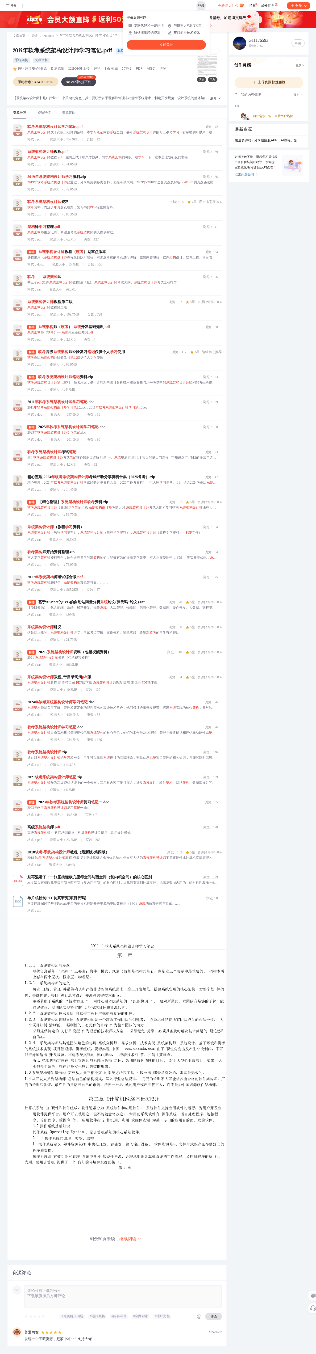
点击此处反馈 (246, 175)
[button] (215, 98)
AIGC (151, 69)
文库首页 (19, 36)
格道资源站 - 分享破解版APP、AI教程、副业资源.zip (269, 140)
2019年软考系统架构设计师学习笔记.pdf (63, 51)
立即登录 (166, 44)
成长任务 (269, 4)
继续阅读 (130, 1238)
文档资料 (41, 60)
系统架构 (21, 60)
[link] (19, 36)
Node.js (49, 36)
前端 (34, 36)
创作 (298, 6)
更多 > (300, 65)
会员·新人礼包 (231, 5)
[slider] (35, 1316)
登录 (201, 6)
